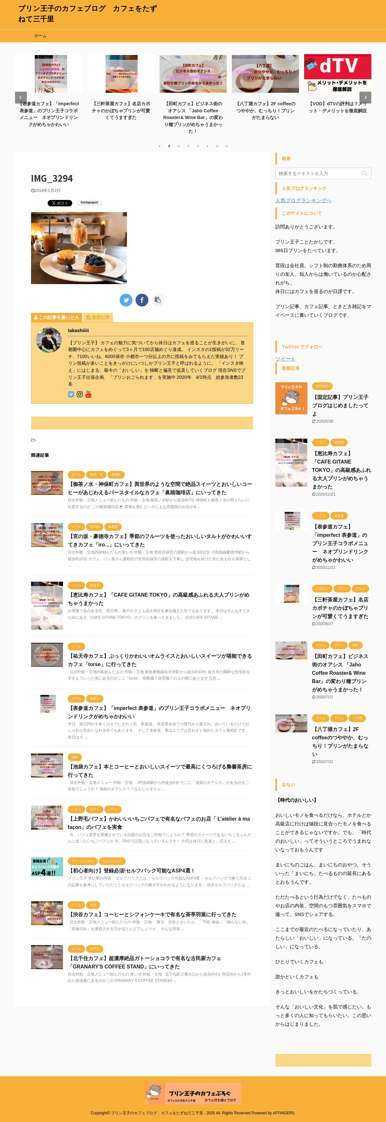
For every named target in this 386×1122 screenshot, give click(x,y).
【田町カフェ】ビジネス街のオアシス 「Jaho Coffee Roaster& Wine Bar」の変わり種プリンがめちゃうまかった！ (193, 117)
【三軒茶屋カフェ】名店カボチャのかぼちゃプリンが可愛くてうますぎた (121, 110)
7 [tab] (217, 146)
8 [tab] (227, 146)
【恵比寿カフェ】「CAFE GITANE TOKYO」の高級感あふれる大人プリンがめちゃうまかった (341, 470)
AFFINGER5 (283, 1113)
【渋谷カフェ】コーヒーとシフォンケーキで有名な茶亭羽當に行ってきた (152, 914)
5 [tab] (198, 146)
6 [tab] (207, 146)
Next (365, 97)
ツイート (285, 359)
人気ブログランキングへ (303, 200)
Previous (21, 97)
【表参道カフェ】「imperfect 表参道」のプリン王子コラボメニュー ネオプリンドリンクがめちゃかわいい (340, 543)
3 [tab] (179, 146)
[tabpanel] (48, 90)
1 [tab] (159, 146)
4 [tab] (188, 146)
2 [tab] (169, 146)
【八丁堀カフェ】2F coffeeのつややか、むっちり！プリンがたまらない (265, 110)
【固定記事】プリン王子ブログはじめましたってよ (340, 405)
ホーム (40, 35)
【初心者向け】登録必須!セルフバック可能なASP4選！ (131, 870)
